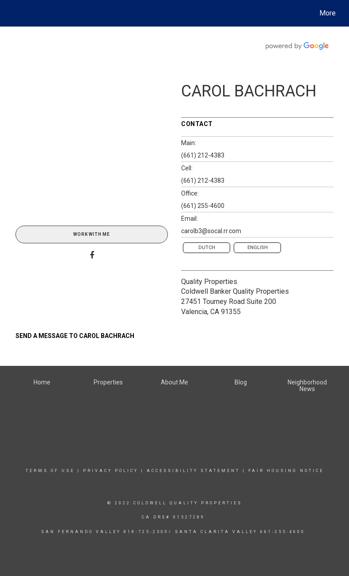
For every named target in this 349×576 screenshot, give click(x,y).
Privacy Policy (110, 470)
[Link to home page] (13, 13)
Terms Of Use (50, 470)
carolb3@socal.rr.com (211, 230)
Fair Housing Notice (286, 470)
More (327, 13)
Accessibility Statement (193, 470)
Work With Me (91, 234)
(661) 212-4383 (202, 155)
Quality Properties (209, 281)
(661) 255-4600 (202, 205)
